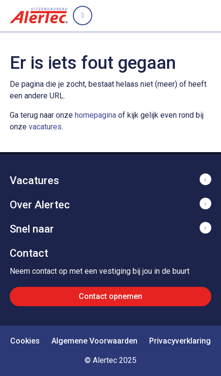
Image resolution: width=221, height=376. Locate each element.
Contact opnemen (110, 296)
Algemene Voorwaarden (94, 340)
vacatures (45, 126)
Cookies (25, 340)
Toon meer (110, 179)
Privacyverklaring (180, 340)
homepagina (95, 115)
